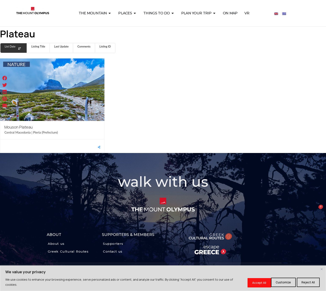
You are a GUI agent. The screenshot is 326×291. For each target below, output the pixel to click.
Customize (251, 282)
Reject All (280, 282)
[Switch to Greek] (284, 13)
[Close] (321, 269)
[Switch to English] (276, 13)
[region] (163, 278)
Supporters (113, 244)
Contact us (112, 251)
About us (56, 244)
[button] (4, 78)
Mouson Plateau (18, 127)
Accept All (308, 282)
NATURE (16, 64)
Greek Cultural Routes (68, 251)
